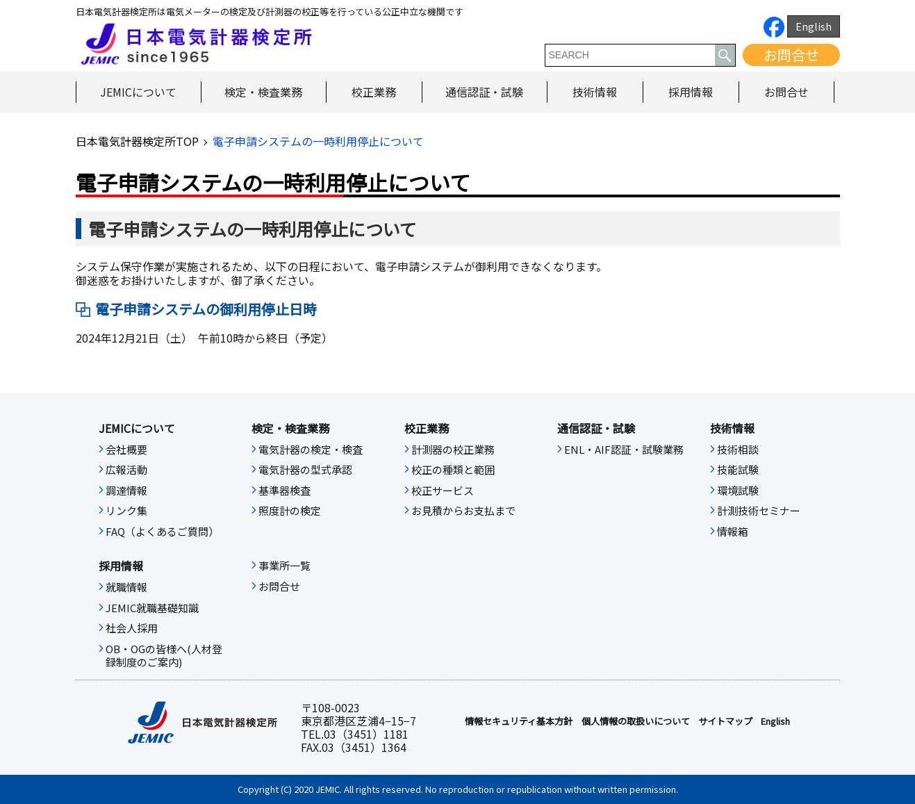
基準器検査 (284, 491)
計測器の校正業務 (453, 450)
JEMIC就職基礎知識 (152, 608)
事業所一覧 (284, 566)
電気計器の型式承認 (305, 470)
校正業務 (374, 91)
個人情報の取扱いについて (636, 721)
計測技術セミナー (758, 511)
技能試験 (738, 470)
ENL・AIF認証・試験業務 (624, 450)
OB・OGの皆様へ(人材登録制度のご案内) (164, 656)
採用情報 (690, 91)
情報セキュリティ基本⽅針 (518, 721)
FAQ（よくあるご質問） (162, 532)
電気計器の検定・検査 (310, 450)
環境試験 (738, 491)
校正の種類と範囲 (453, 470)
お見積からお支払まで (463, 511)
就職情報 (126, 587)
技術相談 (738, 450)
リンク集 (126, 511)
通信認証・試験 (484, 91)
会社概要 (126, 450)
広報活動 (126, 470)
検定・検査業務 (263, 91)
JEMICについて (138, 91)
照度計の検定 (289, 511)
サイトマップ (725, 721)
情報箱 (732, 532)
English (814, 26)
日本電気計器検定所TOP (137, 141)
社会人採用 (132, 628)
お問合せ (791, 54)
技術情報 (594, 91)
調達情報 (126, 491)
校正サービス (442, 491)
